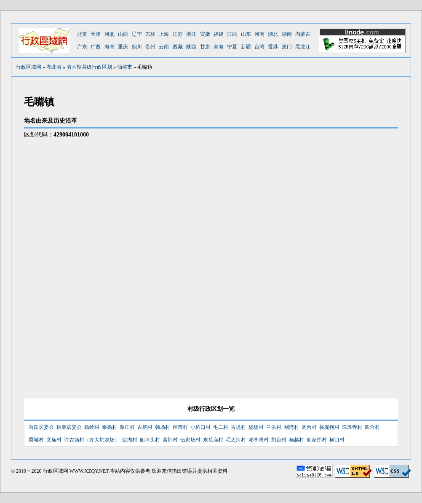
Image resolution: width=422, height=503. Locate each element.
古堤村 (238, 427)
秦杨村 (109, 427)
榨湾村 (180, 427)
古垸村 (144, 427)
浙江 (191, 34)
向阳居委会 (41, 427)
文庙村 (53, 440)
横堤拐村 (329, 427)
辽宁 (137, 34)
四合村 (372, 427)
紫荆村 (170, 440)
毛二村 (220, 427)
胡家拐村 (317, 440)
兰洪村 (273, 427)
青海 (219, 47)
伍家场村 (190, 440)
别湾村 (291, 427)
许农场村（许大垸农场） (92, 440)
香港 (273, 47)
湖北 (273, 34)
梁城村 (36, 440)
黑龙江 (302, 47)
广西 (96, 47)
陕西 (191, 47)
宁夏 (232, 47)
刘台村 (278, 440)
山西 (123, 34)
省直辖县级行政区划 (89, 67)
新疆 (246, 47)
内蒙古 (302, 34)
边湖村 (129, 440)
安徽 (205, 34)
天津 (96, 34)
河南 (259, 34)
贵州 (150, 47)
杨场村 (256, 427)
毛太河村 (236, 440)
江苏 (178, 34)
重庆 (123, 47)
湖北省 (53, 67)
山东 (246, 34)
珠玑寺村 (352, 427)
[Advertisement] (289, 259)
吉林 (150, 34)
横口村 (337, 440)
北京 (82, 34)
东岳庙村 (213, 440)
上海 (164, 34)
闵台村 (309, 427)
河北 (109, 34)
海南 (109, 47)
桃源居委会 (69, 427)
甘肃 (205, 47)
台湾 (259, 47)
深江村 (127, 427)
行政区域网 (28, 67)
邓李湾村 (258, 440)
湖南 (287, 34)
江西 (232, 34)
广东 (82, 47)
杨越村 (296, 440)
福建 (219, 34)
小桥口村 (200, 427)
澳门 (287, 47)
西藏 (178, 47)
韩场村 (162, 427)
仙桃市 (124, 67)
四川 (137, 47)
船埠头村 (150, 440)
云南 (164, 47)
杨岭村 (91, 427)
